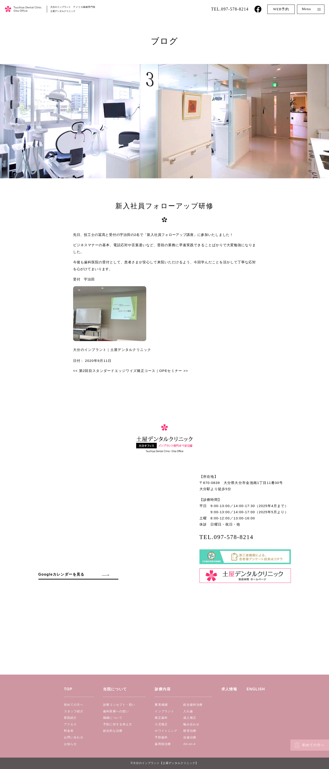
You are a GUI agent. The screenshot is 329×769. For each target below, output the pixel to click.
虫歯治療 (189, 737)
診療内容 (162, 689)
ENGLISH (256, 689)
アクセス (70, 724)
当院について (115, 689)
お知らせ (70, 744)
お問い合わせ (73, 737)
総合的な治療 (112, 730)
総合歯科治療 (193, 704)
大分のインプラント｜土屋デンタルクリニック (112, 350)
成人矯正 (189, 717)
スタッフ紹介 (73, 711)
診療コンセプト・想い (119, 704)
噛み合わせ (191, 724)
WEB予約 (281, 9)
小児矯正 (161, 724)
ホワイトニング (166, 730)
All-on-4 (189, 744)
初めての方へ (313, 745)
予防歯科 (161, 737)
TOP (68, 689)
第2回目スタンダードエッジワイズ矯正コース (114, 371)
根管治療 (189, 730)
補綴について (112, 717)
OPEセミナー (173, 371)
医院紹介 (70, 717)
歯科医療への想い (116, 711)
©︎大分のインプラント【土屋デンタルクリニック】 (164, 763)
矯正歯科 (161, 717)
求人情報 (229, 689)
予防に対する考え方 (117, 724)
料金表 (69, 730)
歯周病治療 (163, 744)
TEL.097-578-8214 (230, 9)
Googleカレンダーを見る (61, 574)
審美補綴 (161, 704)
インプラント (164, 711)
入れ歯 (188, 711)
